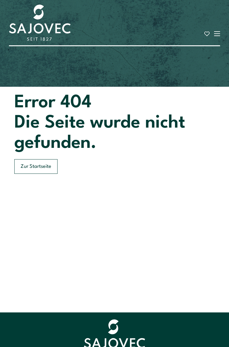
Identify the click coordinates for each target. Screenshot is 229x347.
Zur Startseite (36, 166)
